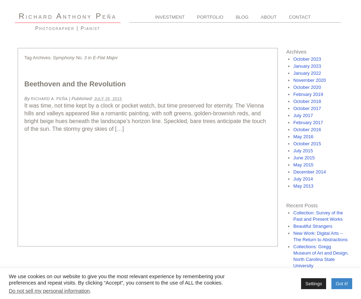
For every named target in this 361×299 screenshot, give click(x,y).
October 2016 (307, 129)
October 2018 (307, 101)
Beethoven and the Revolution (75, 84)
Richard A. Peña (49, 99)
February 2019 (308, 94)
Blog (242, 17)
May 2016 (303, 136)
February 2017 (308, 122)
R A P (68, 16)
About (269, 17)
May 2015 (303, 164)
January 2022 (307, 73)
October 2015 (307, 143)
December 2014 (309, 172)
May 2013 (303, 186)
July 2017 (303, 115)
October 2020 (307, 87)
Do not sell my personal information (49, 291)
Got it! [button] (342, 283)
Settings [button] (313, 283)
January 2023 (307, 66)
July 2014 (303, 179)
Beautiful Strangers (312, 226)
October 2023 (307, 59)
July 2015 (303, 150)
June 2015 (304, 157)
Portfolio (210, 17)
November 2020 (309, 80)
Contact (300, 17)
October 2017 (307, 108)
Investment (170, 17)
